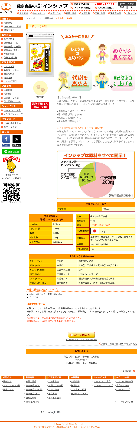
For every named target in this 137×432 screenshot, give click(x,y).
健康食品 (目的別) (12, 46)
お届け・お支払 (11, 70)
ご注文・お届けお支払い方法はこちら (119, 344)
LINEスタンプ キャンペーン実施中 (11, 175)
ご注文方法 (131, 13)
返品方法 (8, 77)
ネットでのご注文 (12, 110)
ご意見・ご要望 (11, 98)
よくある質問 (10, 81)
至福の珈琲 (100, 13)
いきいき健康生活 (12, 123)
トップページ (34, 18)
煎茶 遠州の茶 (10, 57)
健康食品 (85, 13)
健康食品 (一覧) (11, 43)
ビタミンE (33, 297)
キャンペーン (39, 13)
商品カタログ (10, 127)
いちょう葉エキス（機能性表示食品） (46, 294)
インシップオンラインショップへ (81, 338)
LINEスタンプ (123, 389)
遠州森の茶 (115, 13)
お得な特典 (9, 74)
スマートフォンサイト (11, 201)
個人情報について (12, 101)
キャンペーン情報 (12, 26)
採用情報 (8, 94)
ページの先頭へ (125, 371)
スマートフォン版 (124, 401)
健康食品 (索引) (11, 50)
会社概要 (8, 90)
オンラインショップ (13, 114)
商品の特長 (71, 13)
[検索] (68, 412)
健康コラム (55, 13)
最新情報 (23, 13)
